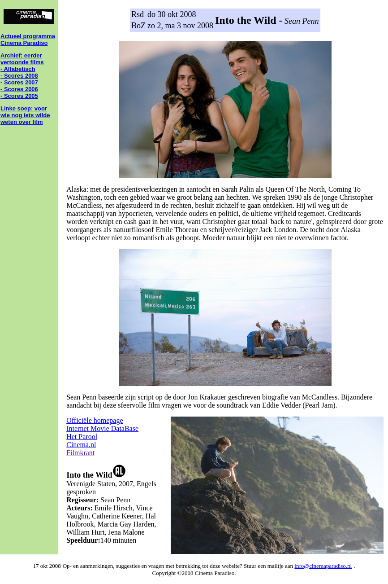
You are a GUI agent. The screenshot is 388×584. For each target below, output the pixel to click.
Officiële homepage (94, 420)
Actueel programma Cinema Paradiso (27, 39)
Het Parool (81, 436)
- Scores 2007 (19, 82)
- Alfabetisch (17, 69)
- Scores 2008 (19, 75)
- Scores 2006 (19, 89)
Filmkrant (80, 453)
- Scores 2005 (19, 95)
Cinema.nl (81, 444)
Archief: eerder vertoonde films (22, 59)
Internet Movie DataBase (102, 428)
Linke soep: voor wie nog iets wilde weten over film (25, 115)
